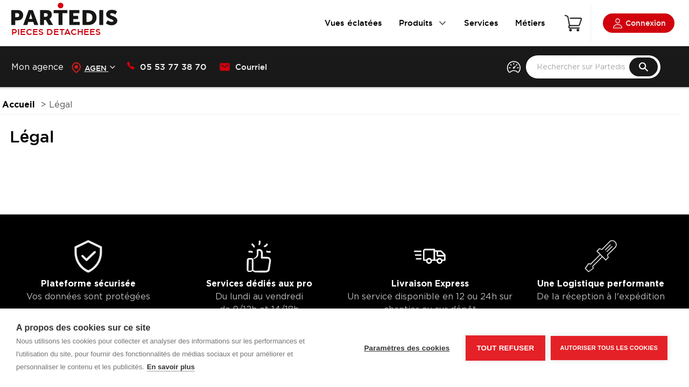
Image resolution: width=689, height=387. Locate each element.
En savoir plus (171, 367)
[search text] (593, 66)
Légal (61, 105)
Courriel (243, 67)
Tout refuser (505, 348)
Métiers (530, 22)
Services (481, 22)
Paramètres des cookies (406, 348)
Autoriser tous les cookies (609, 348)
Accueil (18, 105)
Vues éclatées (353, 22)
